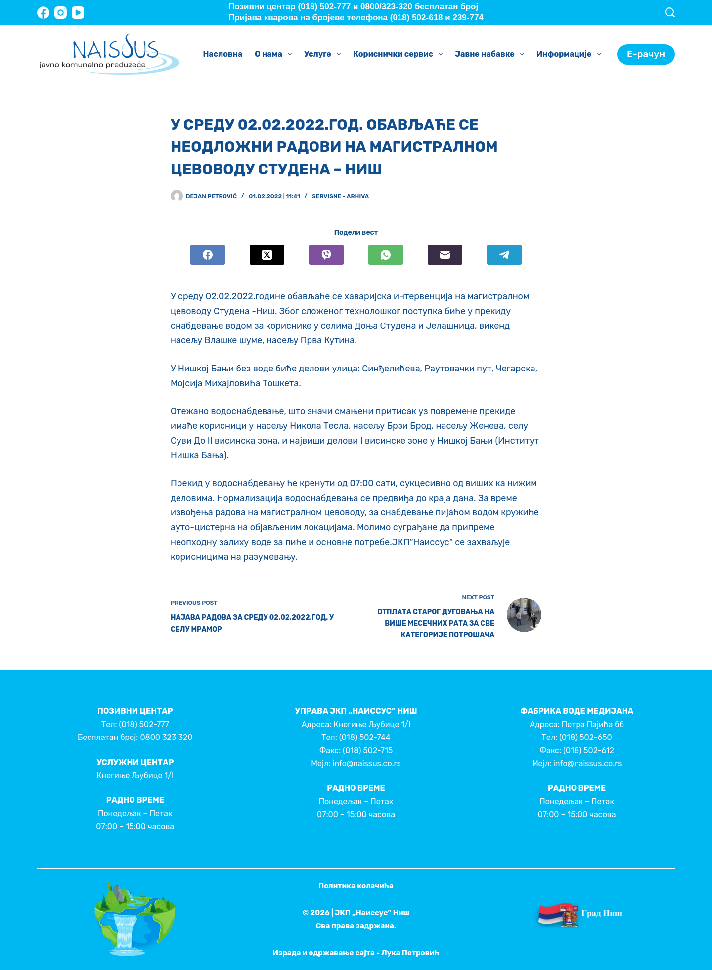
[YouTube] (78, 12)
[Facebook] (43, 12)
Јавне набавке (491, 54)
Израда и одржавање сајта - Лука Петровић (355, 952)
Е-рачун (646, 54)
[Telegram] (504, 255)
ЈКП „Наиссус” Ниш (372, 912)
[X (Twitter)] (267, 255)
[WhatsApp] (385, 255)
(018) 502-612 (588, 750)
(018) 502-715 (368, 750)
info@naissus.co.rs (366, 763)
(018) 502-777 (144, 724)
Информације (570, 54)
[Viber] (326, 255)
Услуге (324, 54)
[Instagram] (60, 12)
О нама (275, 54)
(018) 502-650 (585, 737)
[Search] (670, 12)
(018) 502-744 (365, 737)
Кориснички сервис (399, 54)
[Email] (445, 255)
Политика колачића (356, 885)
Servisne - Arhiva (340, 196)
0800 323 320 (166, 737)
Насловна (222, 54)
